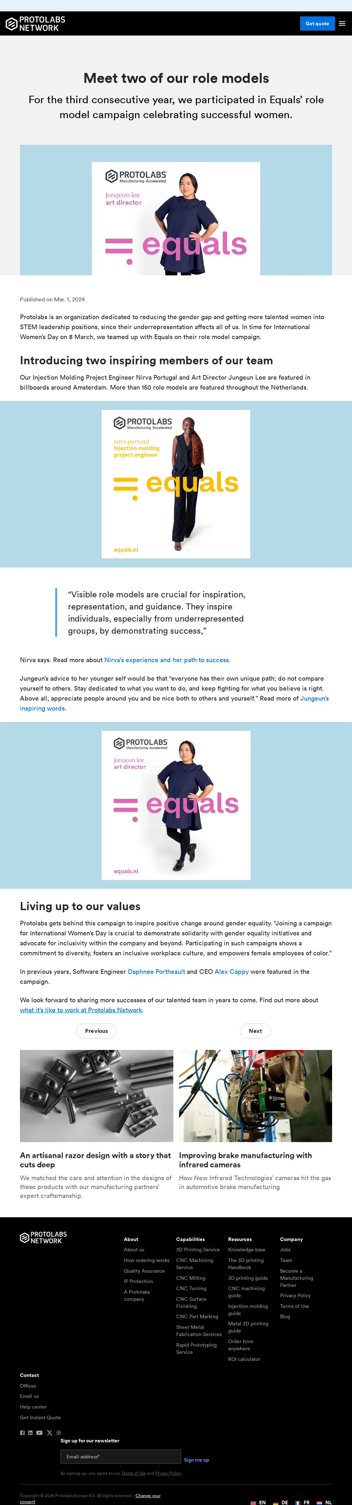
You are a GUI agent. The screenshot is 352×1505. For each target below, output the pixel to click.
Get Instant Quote (40, 1417)
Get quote (317, 23)
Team (286, 1260)
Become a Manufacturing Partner (296, 1278)
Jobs (285, 1249)
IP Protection (138, 1281)
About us (134, 1249)
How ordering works (146, 1260)
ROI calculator (244, 1359)
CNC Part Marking (197, 1316)
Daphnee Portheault (156, 971)
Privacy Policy (295, 1295)
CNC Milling (190, 1278)
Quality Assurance (144, 1271)
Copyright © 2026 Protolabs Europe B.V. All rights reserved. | (90, 1499)
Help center (33, 1407)
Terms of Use (294, 1306)
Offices (28, 1386)
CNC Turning (191, 1288)
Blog (285, 1316)
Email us (29, 1396)
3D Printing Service (198, 1249)
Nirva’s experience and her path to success (166, 660)
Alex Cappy (232, 971)
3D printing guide (248, 1278)
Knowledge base (247, 1249)
